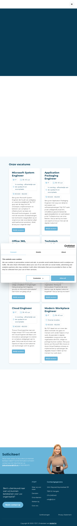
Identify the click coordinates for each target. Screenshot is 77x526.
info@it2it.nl (51, 499)
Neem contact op (12, 505)
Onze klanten (36, 497)
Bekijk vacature (18, 230)
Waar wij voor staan (36, 488)
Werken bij (35, 502)
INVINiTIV (53, 523)
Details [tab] (38, 252)
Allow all (63, 278)
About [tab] (63, 252)
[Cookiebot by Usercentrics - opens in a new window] (66, 246)
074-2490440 (52, 495)
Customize (38, 278)
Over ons (35, 506)
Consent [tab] (13, 252)
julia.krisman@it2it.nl (10, 465)
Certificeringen (44, 515)
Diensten (35, 493)
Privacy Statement (64, 515)
